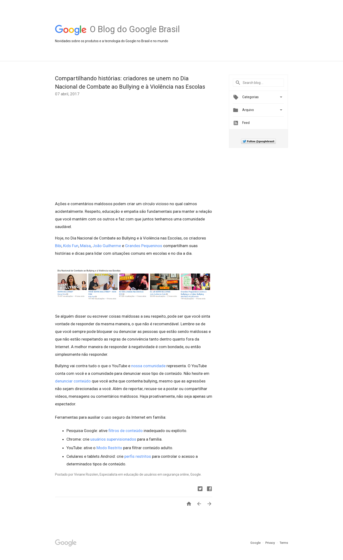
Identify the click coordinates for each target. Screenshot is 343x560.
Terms (284, 543)
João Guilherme (106, 245)
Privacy (270, 543)
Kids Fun (70, 245)
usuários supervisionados (112, 439)
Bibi (58, 245)
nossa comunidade (148, 365)
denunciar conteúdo (73, 381)
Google (255, 543)
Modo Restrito (109, 447)
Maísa (85, 245)
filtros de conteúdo (125, 430)
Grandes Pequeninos (143, 245)
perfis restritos (137, 456)
